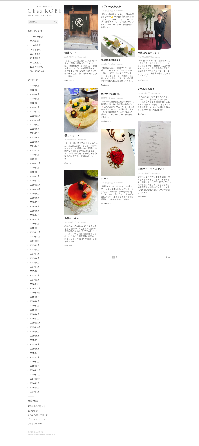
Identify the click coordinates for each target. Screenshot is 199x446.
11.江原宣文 (35, 62)
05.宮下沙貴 (35, 49)
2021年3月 (34, 150)
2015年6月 (34, 344)
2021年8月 (34, 129)
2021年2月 (34, 155)
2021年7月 (34, 133)
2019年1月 (34, 176)
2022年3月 (34, 99)
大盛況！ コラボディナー (152, 169)
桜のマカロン (71, 135)
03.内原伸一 (35, 41)
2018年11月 (35, 185)
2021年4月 (34, 146)
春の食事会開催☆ (111, 60)
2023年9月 (34, 86)
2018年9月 (34, 193)
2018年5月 (34, 211)
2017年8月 (34, 249)
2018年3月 (34, 219)
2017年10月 (35, 241)
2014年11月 (35, 375)
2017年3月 (34, 271)
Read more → (69, 80)
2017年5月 (34, 262)
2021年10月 (35, 120)
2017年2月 (34, 275)
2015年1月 (34, 366)
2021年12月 (35, 111)
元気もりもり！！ (147, 89)
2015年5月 (34, 349)
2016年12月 (35, 284)
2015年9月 (34, 331)
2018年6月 (34, 206)
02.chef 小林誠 (36, 36)
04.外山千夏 (35, 45)
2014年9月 (34, 383)
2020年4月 (34, 168)
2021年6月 (34, 137)
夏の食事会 (33, 411)
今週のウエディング (149, 53)
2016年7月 (34, 306)
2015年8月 (34, 336)
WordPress (40, 434)
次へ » (168, 257)
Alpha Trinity (51, 434)
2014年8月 (34, 387)
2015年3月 (34, 357)
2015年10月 (35, 327)
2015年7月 (34, 340)
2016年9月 (34, 297)
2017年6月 (34, 258)
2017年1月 (34, 280)
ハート (104, 178)
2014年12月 (35, 370)
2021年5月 (34, 142)
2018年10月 (35, 189)
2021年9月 (34, 124)
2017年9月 (34, 245)
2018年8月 (34, 198)
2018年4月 (34, 215)
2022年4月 (34, 94)
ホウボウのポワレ (111, 94)
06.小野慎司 (35, 54)
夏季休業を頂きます (37, 406)
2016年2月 (34, 318)
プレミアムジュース (37, 419)
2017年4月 (34, 267)
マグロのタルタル (111, 6)
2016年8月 (34, 301)
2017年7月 (34, 254)
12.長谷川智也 (36, 67)
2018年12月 (35, 180)
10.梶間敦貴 (35, 58)
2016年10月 (35, 293)
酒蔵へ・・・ (71, 53)
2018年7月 (34, 202)
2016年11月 (35, 288)
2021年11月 (35, 116)
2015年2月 (34, 362)
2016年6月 (34, 310)
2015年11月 (35, 323)
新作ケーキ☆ (71, 218)
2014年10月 (35, 379)
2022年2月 (34, 103)
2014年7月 (34, 392)
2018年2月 (34, 224)
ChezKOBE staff (37, 71)
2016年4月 (34, 314)
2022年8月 (34, 90)
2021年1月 (34, 159)
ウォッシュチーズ (36, 423)
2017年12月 (35, 232)
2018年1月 (34, 228)
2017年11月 (35, 237)
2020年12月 (35, 163)
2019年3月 (34, 172)
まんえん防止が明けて (38, 415)
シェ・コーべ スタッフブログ (40, 15)
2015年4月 (34, 353)
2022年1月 (34, 107)
